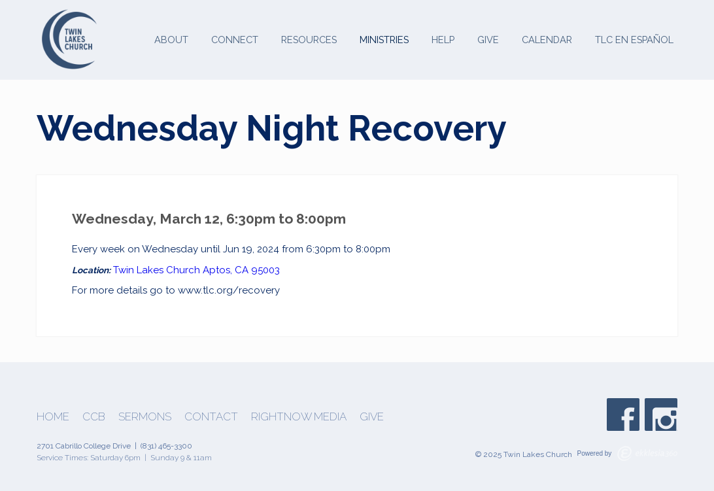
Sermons (144, 416)
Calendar (547, 39)
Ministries (384, 39)
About (171, 39)
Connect (234, 39)
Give (488, 39)
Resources (309, 39)
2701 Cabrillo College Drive (84, 445)
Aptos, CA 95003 (241, 270)
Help (443, 39)
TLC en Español (634, 39)
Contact (211, 416)
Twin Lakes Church (156, 270)
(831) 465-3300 (166, 445)
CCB (93, 416)
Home (53, 416)
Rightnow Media (299, 416)
